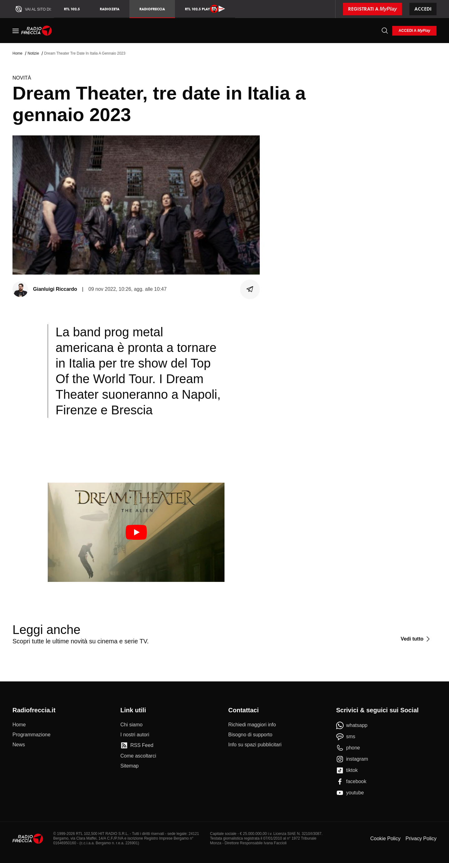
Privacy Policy (421, 838)
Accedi (423, 9)
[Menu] (15, 30)
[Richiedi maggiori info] (252, 725)
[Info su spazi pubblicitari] (255, 745)
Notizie (33, 53)
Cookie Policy (385, 838)
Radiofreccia (152, 9)
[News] (18, 745)
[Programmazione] (31, 735)
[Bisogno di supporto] (250, 735)
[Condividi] (250, 289)
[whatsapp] (352, 725)
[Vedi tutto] (416, 639)
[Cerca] (385, 30)
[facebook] (351, 781)
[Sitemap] (129, 766)
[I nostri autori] (134, 735)
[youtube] (350, 793)
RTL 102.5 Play (205, 8)
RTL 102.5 (72, 9)
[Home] (36, 31)
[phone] (348, 748)
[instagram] (352, 759)
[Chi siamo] (131, 725)
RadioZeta (109, 9)
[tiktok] (347, 770)
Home (17, 53)
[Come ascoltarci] (138, 756)
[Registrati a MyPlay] (372, 9)
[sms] (345, 736)
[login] (414, 31)
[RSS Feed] (136, 745)
